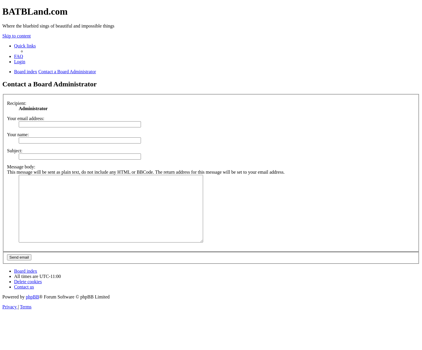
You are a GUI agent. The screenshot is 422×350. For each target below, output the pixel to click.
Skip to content (16, 35)
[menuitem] (18, 56)
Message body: (21, 166)
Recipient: (16, 103)
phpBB (32, 310)
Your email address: (25, 118)
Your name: (18, 134)
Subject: (14, 150)
